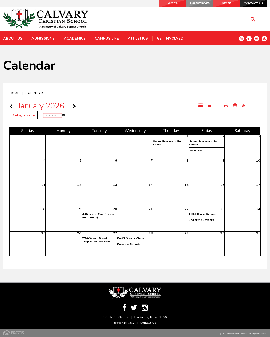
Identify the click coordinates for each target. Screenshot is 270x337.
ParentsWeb (196, 3)
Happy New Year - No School (167, 142)
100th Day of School (202, 214)
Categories (25, 115)
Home (14, 93)
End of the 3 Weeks (201, 220)
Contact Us (253, 3)
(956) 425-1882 (124, 323)
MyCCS (169, 3)
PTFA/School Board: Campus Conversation (95, 240)
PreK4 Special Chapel (131, 238)
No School (195, 150)
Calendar (34, 93)
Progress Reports (128, 244)
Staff (224, 3)
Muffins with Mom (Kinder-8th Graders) (98, 215)
